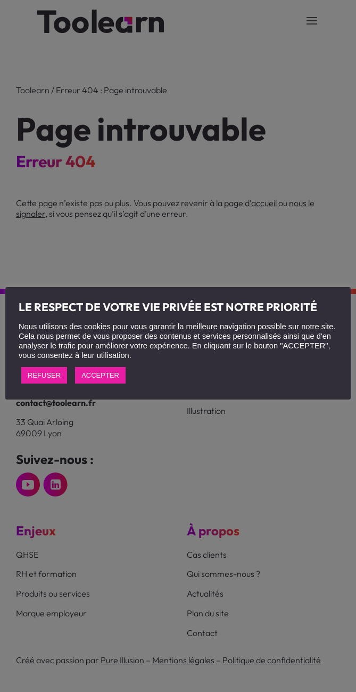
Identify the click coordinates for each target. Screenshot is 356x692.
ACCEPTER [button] (100, 375)
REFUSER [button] (44, 375)
